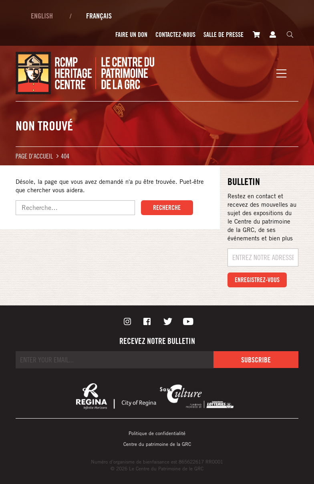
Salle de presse (223, 35)
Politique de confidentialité (157, 433)
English (42, 15)
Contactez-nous (175, 35)
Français (99, 15)
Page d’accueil (34, 156)
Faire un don (131, 35)
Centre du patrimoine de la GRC (157, 444)
